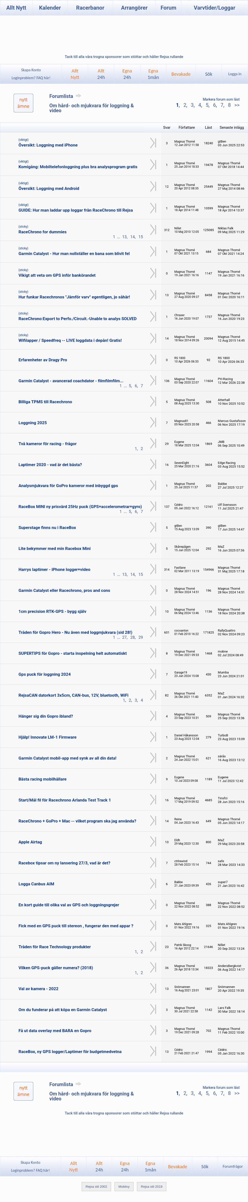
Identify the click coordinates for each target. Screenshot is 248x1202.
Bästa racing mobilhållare (42, 779)
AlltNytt (75, 74)
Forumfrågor (233, 1166)
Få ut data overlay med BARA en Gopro (55, 1030)
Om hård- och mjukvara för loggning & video (91, 108)
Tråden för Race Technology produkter (55, 946)
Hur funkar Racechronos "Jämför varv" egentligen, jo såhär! (74, 296)
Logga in (234, 74)
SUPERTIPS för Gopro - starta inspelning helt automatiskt (73, 653)
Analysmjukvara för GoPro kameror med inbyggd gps (68, 485)
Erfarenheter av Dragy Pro (43, 359)
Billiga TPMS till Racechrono (45, 401)
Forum (168, 8)
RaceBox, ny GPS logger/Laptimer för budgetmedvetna (70, 1051)
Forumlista (66, 96)
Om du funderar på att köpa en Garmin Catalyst (63, 1009)
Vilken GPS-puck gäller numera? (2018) (56, 967)
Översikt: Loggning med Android (49, 188)
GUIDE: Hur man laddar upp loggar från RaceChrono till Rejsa (76, 210)
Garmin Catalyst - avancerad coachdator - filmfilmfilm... (71, 380)
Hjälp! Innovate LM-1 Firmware (47, 737)
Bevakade (181, 74)
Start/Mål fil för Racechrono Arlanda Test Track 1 (65, 800)
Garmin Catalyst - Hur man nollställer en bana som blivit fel (74, 253)
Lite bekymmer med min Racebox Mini (55, 548)
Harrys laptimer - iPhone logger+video (54, 569)
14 (132, 237)
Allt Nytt (16, 8)
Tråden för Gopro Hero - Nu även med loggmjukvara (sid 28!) (75, 632)
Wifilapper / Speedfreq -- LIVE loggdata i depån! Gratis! (70, 340)
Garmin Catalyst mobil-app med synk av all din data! (67, 758)
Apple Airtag (30, 841)
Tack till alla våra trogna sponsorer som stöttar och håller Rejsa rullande (124, 57)
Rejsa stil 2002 (96, 1186)
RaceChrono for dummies (43, 231)
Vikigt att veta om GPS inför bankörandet (57, 275)
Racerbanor (90, 8)
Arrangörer (134, 8)
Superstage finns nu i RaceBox (47, 527)
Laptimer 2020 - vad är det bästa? (50, 464)
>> (236, 105)
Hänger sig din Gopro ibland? (46, 716)
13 (124, 237)
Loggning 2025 (33, 422)
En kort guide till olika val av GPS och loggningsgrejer (69, 904)
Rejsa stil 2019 (151, 1186)
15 (140, 237)
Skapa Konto (31, 70)
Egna (127, 74)
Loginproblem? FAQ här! (31, 77)
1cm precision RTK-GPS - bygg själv (52, 611)
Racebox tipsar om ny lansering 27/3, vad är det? (64, 862)
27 (124, 637)
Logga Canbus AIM (36, 883)
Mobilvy (124, 1186)
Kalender (50, 8)
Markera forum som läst (221, 99)
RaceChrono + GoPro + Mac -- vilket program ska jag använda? (77, 821)
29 (140, 637)
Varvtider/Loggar (214, 8)
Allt (101, 74)
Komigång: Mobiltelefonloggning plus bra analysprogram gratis (78, 166)
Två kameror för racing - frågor (47, 443)
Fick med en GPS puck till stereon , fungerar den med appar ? (76, 925)
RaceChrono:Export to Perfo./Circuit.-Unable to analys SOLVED (78, 318)
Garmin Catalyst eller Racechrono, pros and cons (64, 590)
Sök (208, 74)
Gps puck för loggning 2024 (45, 674)
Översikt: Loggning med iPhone (48, 145)
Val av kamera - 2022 (38, 988)
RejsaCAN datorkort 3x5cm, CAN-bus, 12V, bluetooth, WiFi (74, 695)
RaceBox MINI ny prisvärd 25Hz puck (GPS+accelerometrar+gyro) (80, 506)
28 (132, 637)
